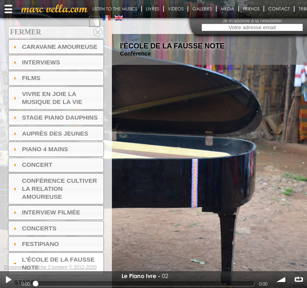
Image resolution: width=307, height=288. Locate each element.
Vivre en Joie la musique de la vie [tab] (47, 97)
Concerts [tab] (34, 228)
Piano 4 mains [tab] (40, 149)
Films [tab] (26, 77)
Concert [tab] (32, 164)
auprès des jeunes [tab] (50, 133)
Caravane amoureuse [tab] (55, 46)
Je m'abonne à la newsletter (252, 21)
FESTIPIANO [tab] (35, 243)
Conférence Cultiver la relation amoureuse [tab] (54, 188)
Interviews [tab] (36, 62)
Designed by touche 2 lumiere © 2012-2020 (50, 267)
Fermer (25, 32)
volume (281, 279)
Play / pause (8, 279)
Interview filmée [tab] (46, 212)
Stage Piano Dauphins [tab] (55, 117)
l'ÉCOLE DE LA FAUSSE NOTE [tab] (53, 263)
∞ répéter (298, 279)
